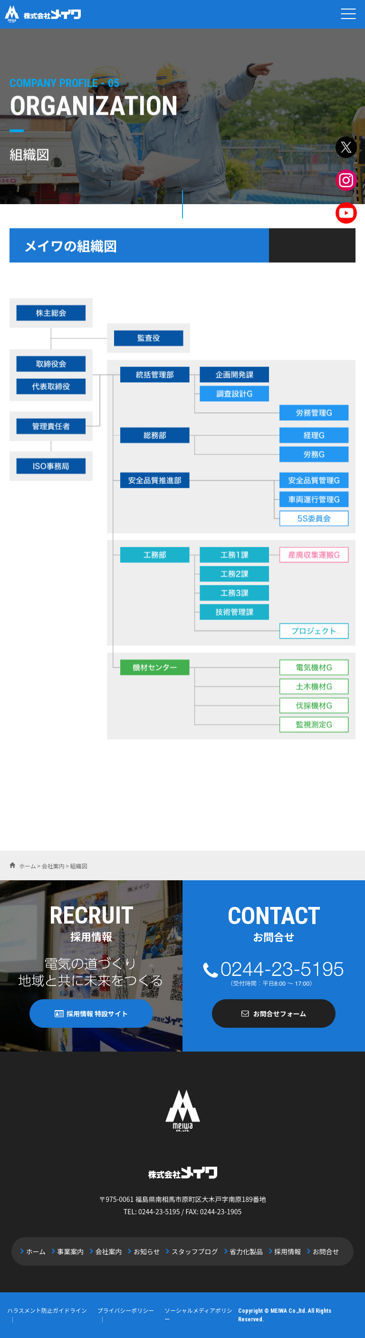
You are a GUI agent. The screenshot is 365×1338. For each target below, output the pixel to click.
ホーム (37, 1251)
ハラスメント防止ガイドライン (47, 1311)
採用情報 (287, 1251)
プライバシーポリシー (125, 1311)
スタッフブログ (194, 1251)
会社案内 (109, 1251)
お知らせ (147, 1251)
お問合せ (324, 1251)
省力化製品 (245, 1251)
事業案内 (71, 1251)
